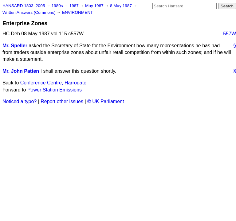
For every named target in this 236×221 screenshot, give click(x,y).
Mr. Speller (14, 45)
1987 (74, 5)
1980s (57, 5)
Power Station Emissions (54, 89)
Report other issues (62, 101)
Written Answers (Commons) (29, 12)
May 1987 (94, 5)
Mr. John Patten (20, 71)
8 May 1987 (121, 5)
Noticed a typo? (19, 101)
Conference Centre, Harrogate (53, 82)
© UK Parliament (105, 101)
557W (229, 33)
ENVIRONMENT (77, 12)
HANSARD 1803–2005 (23, 5)
